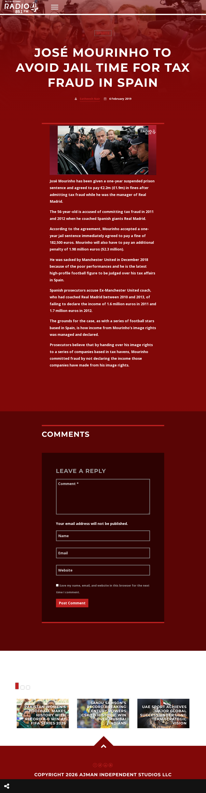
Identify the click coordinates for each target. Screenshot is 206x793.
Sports (103, 33)
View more (42, 713)
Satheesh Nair (90, 99)
